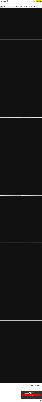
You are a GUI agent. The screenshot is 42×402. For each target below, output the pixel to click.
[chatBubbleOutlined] (11, 400)
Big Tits (25, 6)
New (5, 6)
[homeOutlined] (2, 400)
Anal (9, 6)
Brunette (36, 6)
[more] (40, 400)
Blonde (30, 6)
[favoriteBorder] (21, 400)
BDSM (21, 6)
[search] (30, 400)
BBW (17, 6)
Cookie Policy (34, 397)
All (1, 6)
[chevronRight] (41, 7)
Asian (13, 6)
